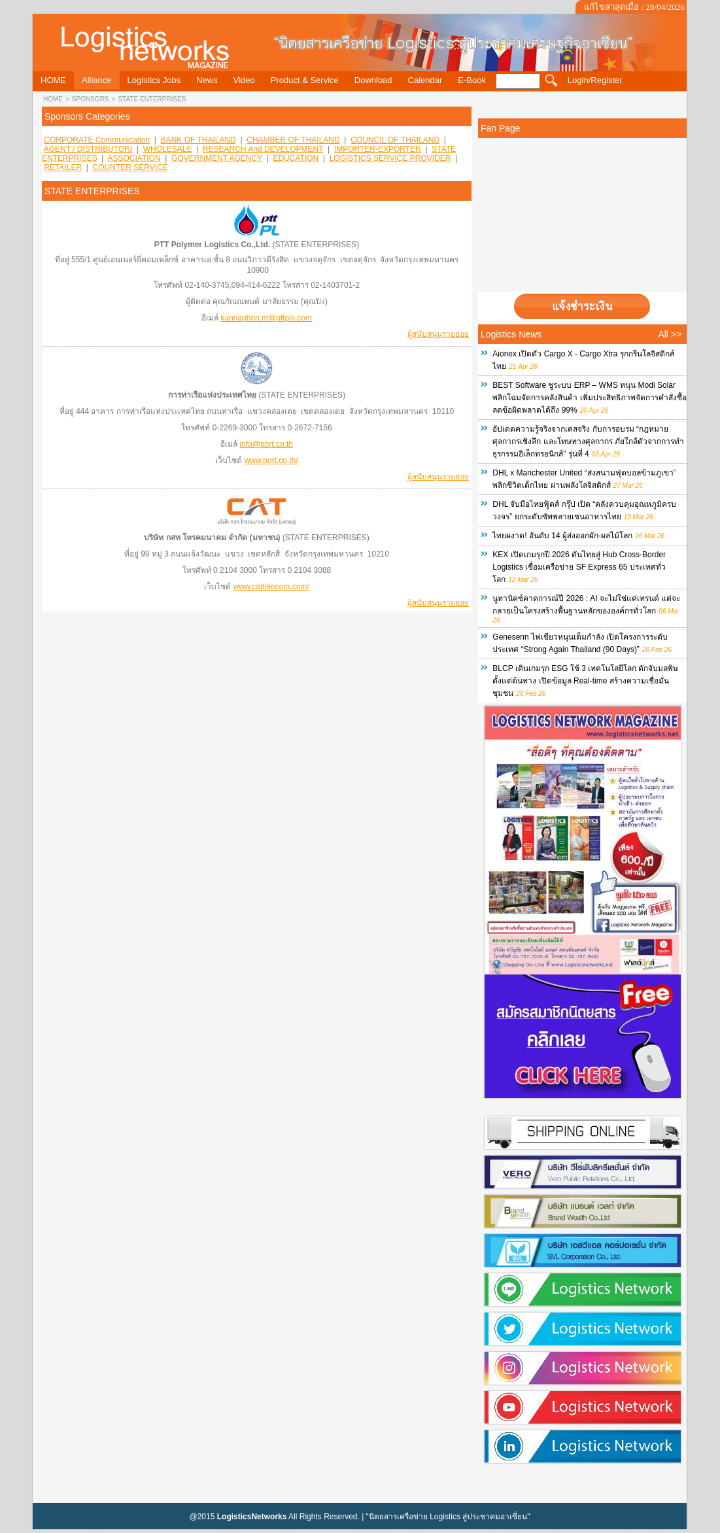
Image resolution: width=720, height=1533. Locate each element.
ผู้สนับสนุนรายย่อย (438, 334)
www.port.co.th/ (271, 460)
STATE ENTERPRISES (152, 99)
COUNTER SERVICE (130, 167)
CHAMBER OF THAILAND (293, 140)
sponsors (90, 99)
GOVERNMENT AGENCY (216, 158)
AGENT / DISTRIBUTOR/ (88, 149)
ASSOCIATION (133, 158)
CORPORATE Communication (97, 140)
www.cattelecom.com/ (271, 586)
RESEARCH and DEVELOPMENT (263, 149)
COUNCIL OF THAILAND (395, 140)
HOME (53, 99)
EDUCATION (295, 158)
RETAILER (63, 167)
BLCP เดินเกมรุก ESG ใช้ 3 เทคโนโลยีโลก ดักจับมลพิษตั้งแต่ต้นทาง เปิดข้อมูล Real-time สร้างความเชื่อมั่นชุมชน (585, 681)
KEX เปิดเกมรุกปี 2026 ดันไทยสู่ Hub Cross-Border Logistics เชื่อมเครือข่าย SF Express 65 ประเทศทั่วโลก (579, 567)
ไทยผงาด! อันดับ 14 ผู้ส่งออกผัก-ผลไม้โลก (562, 535)
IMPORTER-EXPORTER (377, 149)
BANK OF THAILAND (198, 140)
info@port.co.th (266, 444)
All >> (669, 334)
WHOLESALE (167, 149)
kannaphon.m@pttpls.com (266, 317)
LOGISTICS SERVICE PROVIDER (390, 158)
